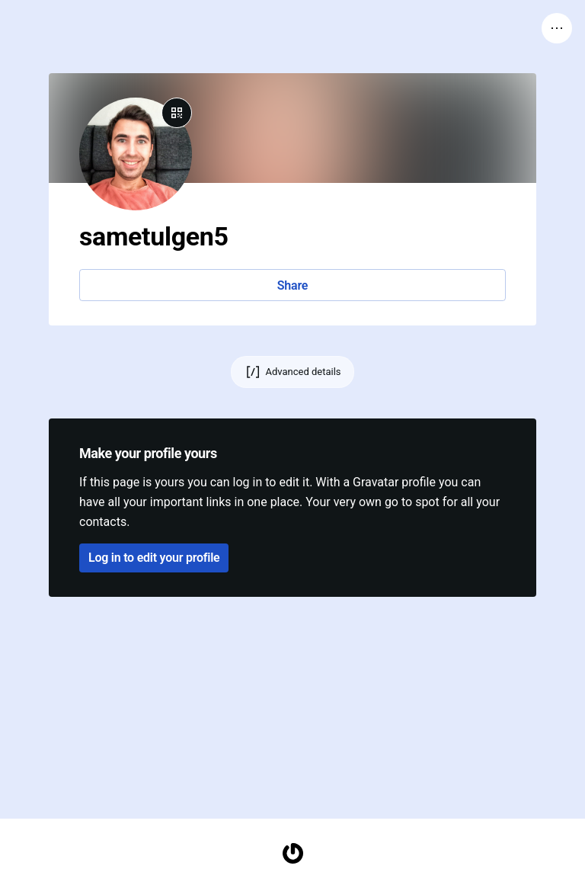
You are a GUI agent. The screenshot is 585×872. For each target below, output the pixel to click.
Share (292, 285)
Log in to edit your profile (153, 557)
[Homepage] (292, 853)
